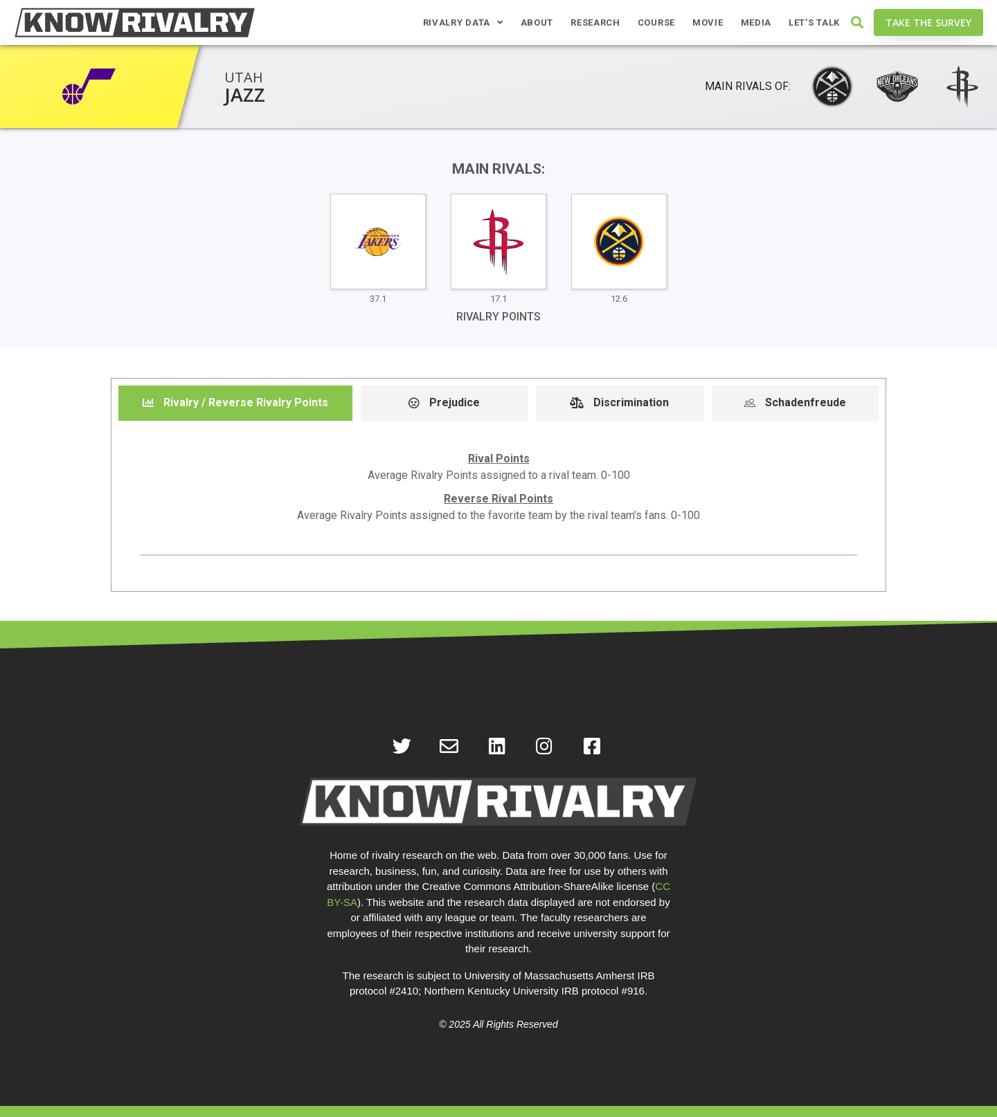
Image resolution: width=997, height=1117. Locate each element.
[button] (856, 22)
